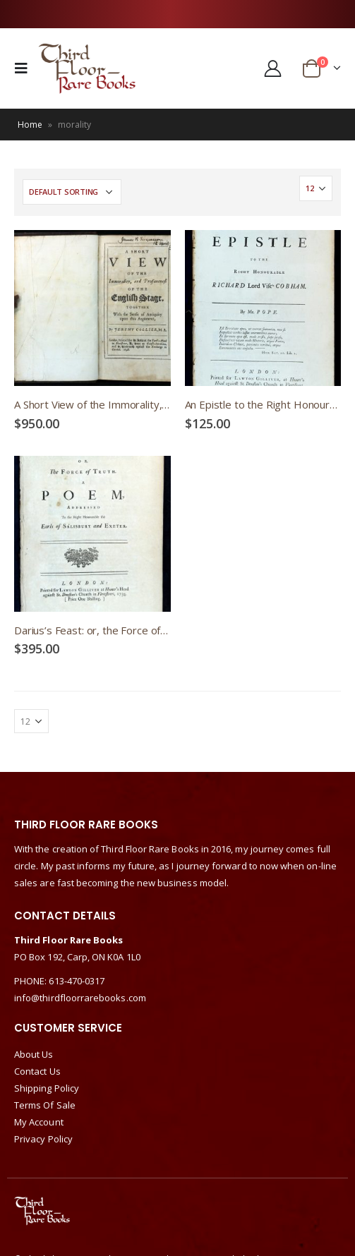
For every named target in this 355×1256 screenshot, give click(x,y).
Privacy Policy (43, 1139)
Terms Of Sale (45, 1105)
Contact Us (37, 1071)
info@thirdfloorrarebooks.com (80, 997)
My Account (39, 1122)
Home (30, 125)
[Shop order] (72, 192)
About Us (34, 1054)
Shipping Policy (46, 1088)
